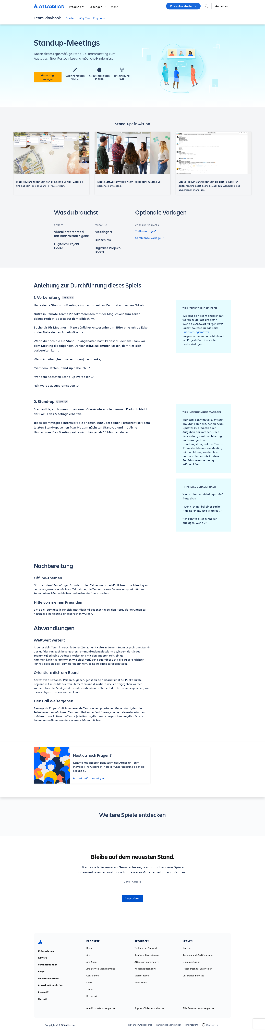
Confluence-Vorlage (149, 237)
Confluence (92, 975)
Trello (89, 989)
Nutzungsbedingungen (168, 1024)
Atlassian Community (147, 962)
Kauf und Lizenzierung (147, 955)
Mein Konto (141, 982)
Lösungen (97, 6)
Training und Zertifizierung (197, 955)
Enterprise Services (193, 975)
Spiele (70, 18)
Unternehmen (46, 951)
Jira (88, 955)
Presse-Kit (44, 992)
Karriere (42, 957)
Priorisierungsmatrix (196, 332)
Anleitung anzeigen (47, 77)
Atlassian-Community (88, 778)
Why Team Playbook (92, 18)
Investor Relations (48, 978)
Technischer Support (146, 948)
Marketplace (142, 975)
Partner (187, 948)
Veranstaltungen (47, 964)
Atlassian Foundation (50, 985)
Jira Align (91, 962)
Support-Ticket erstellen (149, 1008)
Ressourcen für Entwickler (197, 968)
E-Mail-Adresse (132, 881)
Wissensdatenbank (145, 968)
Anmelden (221, 6)
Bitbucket (91, 996)
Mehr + (115, 6)
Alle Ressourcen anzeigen (198, 1008)
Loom (89, 982)
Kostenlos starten (183, 6)
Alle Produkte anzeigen (100, 1008)
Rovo (89, 948)
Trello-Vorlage (145, 231)
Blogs (41, 971)
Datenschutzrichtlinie (140, 1024)
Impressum (191, 1024)
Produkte (76, 6)
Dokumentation (191, 962)
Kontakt (42, 999)
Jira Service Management (100, 968)
